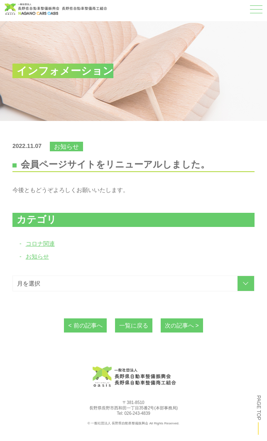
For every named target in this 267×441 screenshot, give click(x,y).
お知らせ (37, 256)
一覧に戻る (133, 325)
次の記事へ (179, 325)
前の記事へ (88, 325)
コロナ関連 (40, 243)
